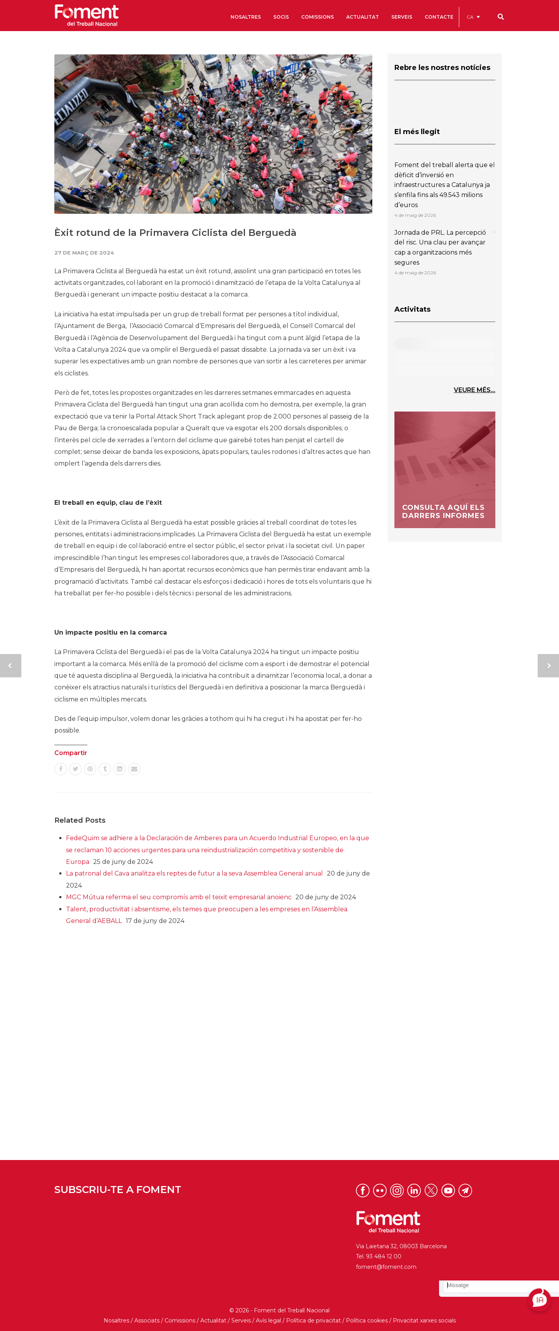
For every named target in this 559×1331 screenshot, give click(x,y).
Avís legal (268, 1320)
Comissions (180, 1320)
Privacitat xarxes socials (424, 1320)
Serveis (241, 1320)
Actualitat (213, 1320)
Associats (147, 1320)
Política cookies (367, 1320)
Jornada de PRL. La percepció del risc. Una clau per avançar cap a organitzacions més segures (440, 247)
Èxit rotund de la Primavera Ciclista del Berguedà (175, 232)
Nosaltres (116, 1320)
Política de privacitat (313, 1320)
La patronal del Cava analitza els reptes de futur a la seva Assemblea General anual (194, 873)
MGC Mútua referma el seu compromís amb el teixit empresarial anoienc (179, 897)
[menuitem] (473, 17)
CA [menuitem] (470, 17)
